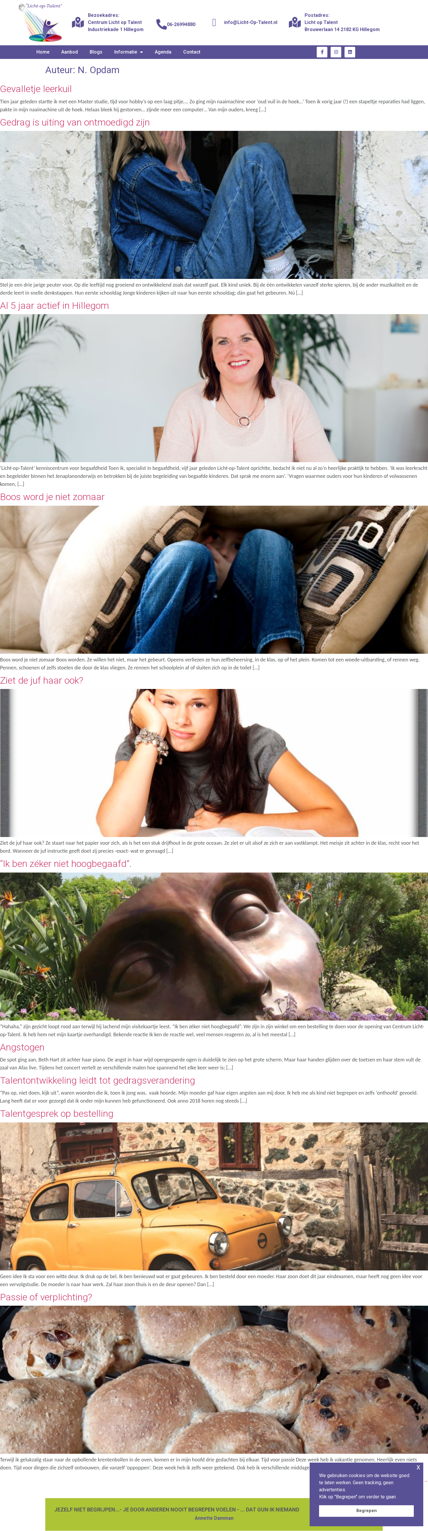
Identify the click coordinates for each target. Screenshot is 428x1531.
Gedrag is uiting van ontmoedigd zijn (75, 122)
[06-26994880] (161, 24)
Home (42, 52)
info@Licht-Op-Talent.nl (250, 22)
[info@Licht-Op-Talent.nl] (214, 22)
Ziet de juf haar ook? (41, 680)
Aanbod (69, 52)
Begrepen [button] (366, 1510)
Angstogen (22, 1047)
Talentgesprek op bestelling (56, 1113)
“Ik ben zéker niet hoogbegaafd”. (66, 863)
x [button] (418, 1467)
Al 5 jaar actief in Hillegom (54, 305)
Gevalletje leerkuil (36, 88)
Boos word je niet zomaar (52, 496)
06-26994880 (181, 24)
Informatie (128, 52)
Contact (191, 52)
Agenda (163, 52)
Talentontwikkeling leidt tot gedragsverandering (97, 1080)
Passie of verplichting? (46, 1297)
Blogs (96, 52)
